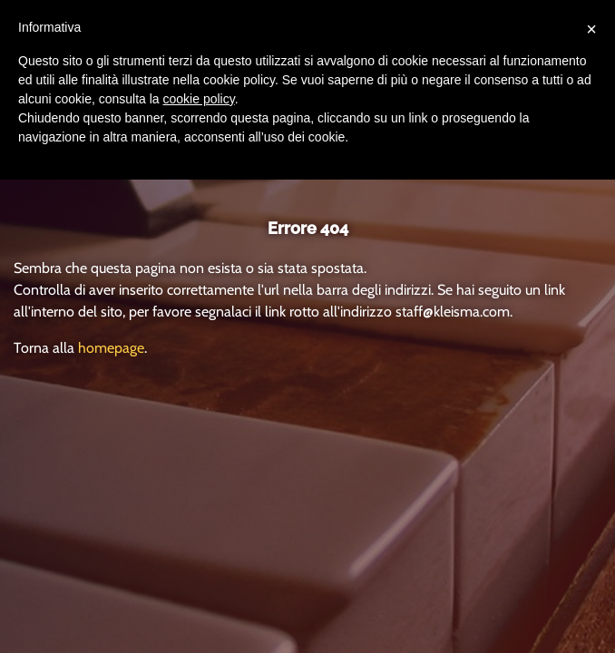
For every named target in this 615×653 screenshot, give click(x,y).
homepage (111, 347)
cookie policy (199, 99)
